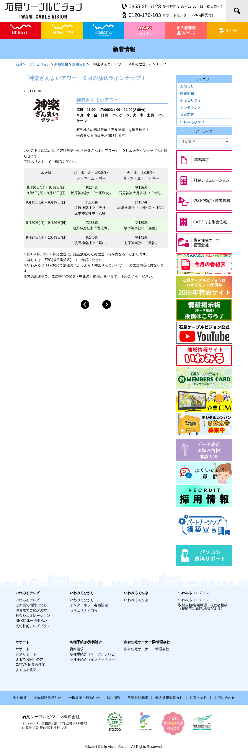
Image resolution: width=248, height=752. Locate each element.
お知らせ (187, 86)
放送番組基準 (137, 697)
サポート (22, 649)
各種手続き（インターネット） (94, 659)
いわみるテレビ (28, 600)
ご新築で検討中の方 (31, 605)
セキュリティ (190, 100)
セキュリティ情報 (84, 610)
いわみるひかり (192, 122)
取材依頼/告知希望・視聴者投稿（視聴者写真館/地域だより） (203, 606)
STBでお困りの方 (29, 659)
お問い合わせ (224, 697)
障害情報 (187, 93)
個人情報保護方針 (169, 697)
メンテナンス (190, 107)
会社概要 (20, 697)
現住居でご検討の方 (31, 610)
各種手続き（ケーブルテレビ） (94, 654)
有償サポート (26, 654)
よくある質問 (26, 670)
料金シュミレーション (33, 615)
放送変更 (187, 115)
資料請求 (77, 649)
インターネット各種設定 (89, 605)
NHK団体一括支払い (31, 621)
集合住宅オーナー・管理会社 (146, 649)
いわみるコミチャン (193, 600)
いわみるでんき (136, 600)
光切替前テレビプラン (33, 626)
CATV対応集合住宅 (30, 664)
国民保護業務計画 (48, 697)
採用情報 (114, 697)
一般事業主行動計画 (84, 697)
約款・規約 (198, 697)
